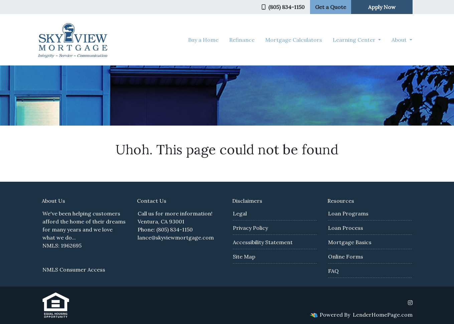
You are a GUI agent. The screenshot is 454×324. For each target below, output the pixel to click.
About (400, 39)
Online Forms (345, 256)
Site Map (244, 256)
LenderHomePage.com (383, 314)
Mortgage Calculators (293, 39)
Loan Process (345, 227)
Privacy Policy (250, 227)
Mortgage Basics (349, 242)
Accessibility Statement (263, 242)
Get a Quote (330, 7)
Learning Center (355, 39)
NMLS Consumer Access (73, 269)
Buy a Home (203, 39)
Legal (240, 213)
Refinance (242, 39)
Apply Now (382, 7)
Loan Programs (348, 213)
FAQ (333, 271)
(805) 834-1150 (283, 7)
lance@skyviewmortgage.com (176, 237)
